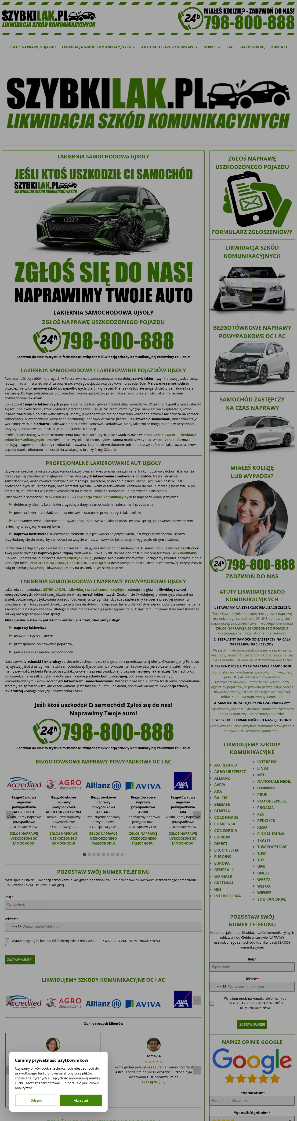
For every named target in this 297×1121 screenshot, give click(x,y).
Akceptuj (81, 1100)
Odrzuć (36, 1100)
